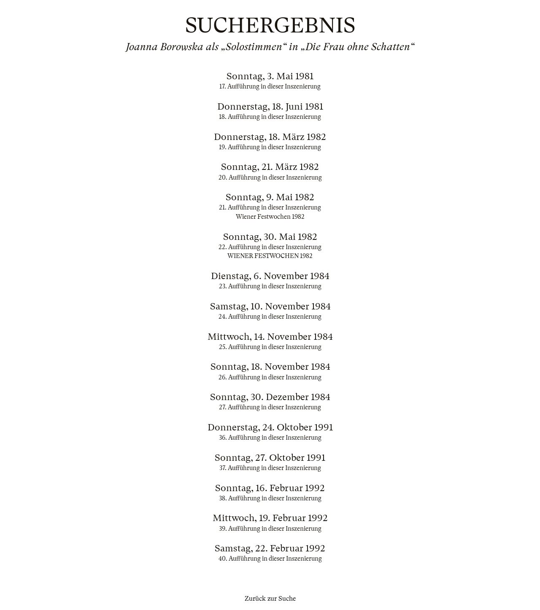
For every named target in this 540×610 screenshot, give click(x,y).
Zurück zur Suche (270, 598)
